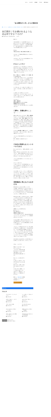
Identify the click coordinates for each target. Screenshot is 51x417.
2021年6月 (38, 182)
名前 (3, 342)
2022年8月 (38, 152)
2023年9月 (38, 142)
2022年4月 (38, 161)
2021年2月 (38, 190)
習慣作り (38, 122)
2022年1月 (38, 167)
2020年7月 (38, 205)
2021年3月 (38, 188)
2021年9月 (38, 175)
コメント (4, 329)
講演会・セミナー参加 (40, 124)
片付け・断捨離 (39, 116)
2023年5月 (38, 144)
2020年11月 (38, 196)
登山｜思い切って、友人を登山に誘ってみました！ (44, 74)
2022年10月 (38, 148)
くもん (38, 95)
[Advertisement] (25, 12)
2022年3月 (38, 163)
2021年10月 (38, 173)
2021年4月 (38, 186)
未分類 (38, 114)
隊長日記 (38, 135)
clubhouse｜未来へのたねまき (41, 89)
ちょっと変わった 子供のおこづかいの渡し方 (44, 44)
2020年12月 (38, 194)
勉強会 (38, 99)
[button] (18, 282)
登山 (37, 118)
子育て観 (38, 103)
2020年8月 (38, 203)
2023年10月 (38, 140)
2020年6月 (38, 207)
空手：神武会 (39, 120)
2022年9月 (38, 150)
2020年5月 (38, 209)
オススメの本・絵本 (40, 93)
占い (37, 101)
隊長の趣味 (38, 133)
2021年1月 (38, 192)
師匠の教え (38, 105)
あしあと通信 (39, 91)
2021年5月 (38, 184)
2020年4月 (38, 211)
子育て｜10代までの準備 (10, 304)
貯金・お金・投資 (39, 126)
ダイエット (38, 97)
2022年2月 (38, 165)
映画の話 (38, 112)
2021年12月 (38, 169)
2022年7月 (38, 154)
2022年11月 (38, 146)
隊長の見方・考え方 (10, 319)
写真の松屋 (20, 277)
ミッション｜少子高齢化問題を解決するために (44, 49)
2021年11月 (38, 171)
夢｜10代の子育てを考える (26, 304)
